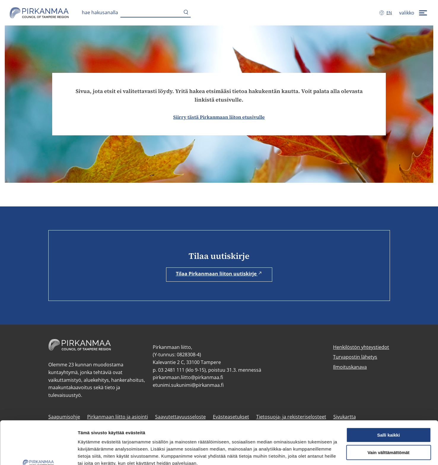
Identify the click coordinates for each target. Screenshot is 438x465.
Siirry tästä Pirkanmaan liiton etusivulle (219, 117)
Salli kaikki (388, 394)
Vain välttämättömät (388, 412)
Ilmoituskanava (350, 367)
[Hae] (186, 12)
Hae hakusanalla (100, 12)
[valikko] (414, 12)
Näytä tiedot (90, 453)
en (390, 12)
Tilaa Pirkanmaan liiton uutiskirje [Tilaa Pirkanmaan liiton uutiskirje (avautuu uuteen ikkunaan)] (219, 273)
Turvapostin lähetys (355, 357)
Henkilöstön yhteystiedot (361, 347)
